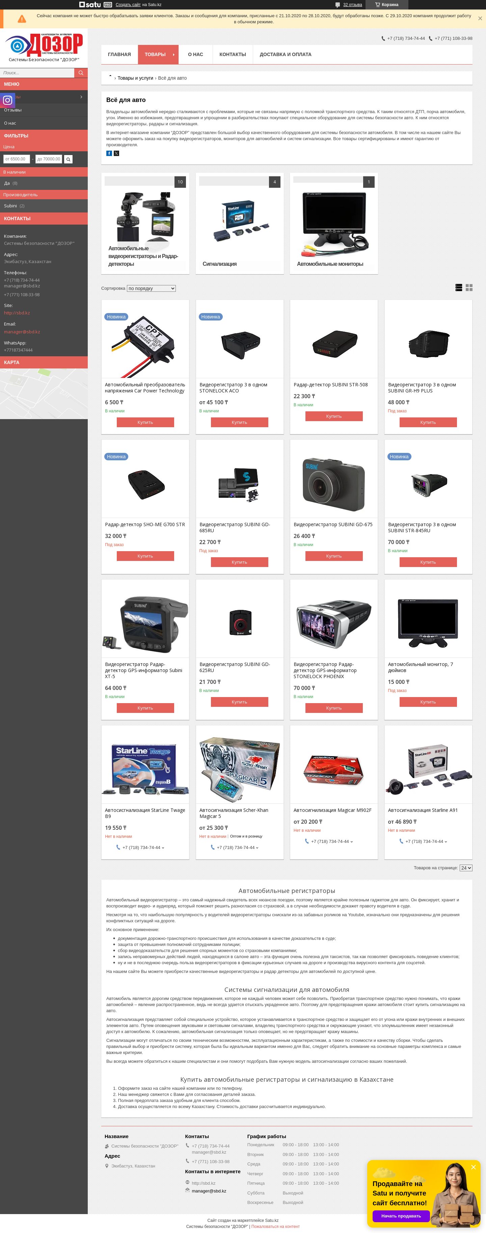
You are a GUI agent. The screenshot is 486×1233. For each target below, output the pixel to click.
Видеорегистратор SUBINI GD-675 (333, 524)
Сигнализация (220, 264)
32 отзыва (352, 4)
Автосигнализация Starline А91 (423, 810)
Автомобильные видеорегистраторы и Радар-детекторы (143, 256)
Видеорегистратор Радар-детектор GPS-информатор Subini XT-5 (143, 670)
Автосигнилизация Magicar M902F (333, 810)
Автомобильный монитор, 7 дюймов (420, 667)
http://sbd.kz (17, 313)
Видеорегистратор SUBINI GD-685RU (234, 527)
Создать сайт (128, 4)
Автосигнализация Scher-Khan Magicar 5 (233, 813)
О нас (10, 123)
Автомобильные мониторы (330, 264)
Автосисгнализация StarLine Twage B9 (145, 813)
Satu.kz (271, 1220)
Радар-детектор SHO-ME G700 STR (145, 524)
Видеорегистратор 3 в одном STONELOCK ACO (233, 388)
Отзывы (13, 110)
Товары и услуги (135, 78)
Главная (119, 54)
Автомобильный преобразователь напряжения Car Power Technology (145, 388)
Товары (12, 97)
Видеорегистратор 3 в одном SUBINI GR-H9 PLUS (422, 388)
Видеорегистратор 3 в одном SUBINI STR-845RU (422, 527)
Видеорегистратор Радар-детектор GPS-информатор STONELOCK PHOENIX (325, 670)
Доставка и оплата (286, 54)
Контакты (233, 54)
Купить (145, 422)
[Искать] (81, 73)
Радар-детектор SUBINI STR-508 (331, 385)
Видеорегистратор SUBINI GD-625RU (234, 667)
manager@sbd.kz (22, 332)
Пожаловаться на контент (275, 1226)
